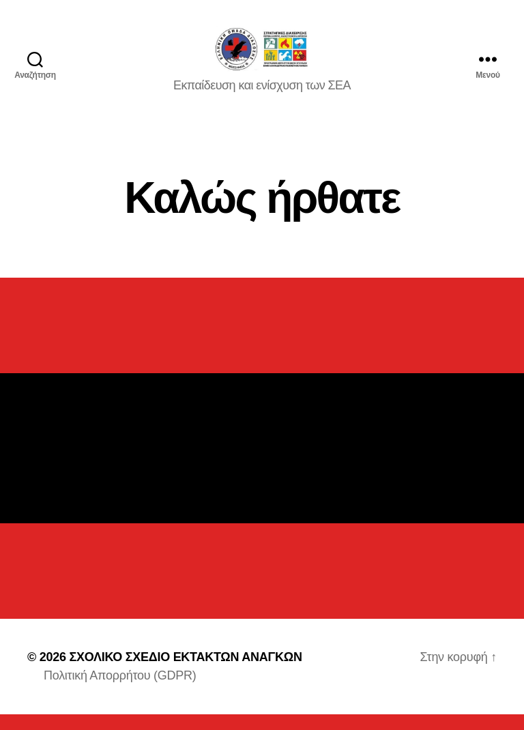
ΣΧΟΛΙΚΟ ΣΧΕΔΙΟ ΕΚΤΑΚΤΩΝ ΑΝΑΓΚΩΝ (185, 673)
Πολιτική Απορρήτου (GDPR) (120, 691)
